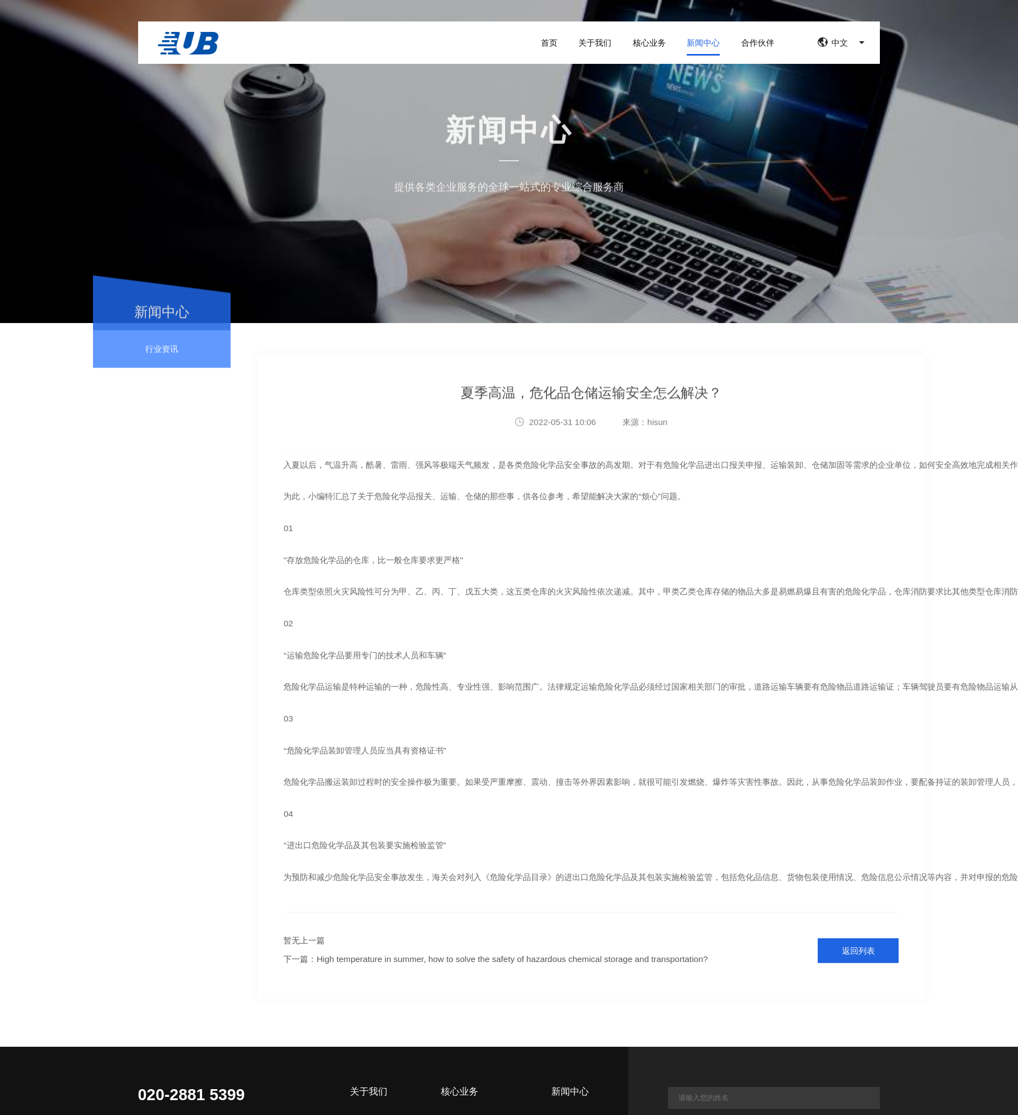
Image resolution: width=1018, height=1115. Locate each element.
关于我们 (594, 42)
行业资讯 (161, 358)
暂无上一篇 (304, 940)
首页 (549, 42)
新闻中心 (703, 42)
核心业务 (649, 42)
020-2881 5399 (191, 1095)
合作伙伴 (757, 42)
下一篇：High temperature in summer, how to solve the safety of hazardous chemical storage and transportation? (495, 959)
